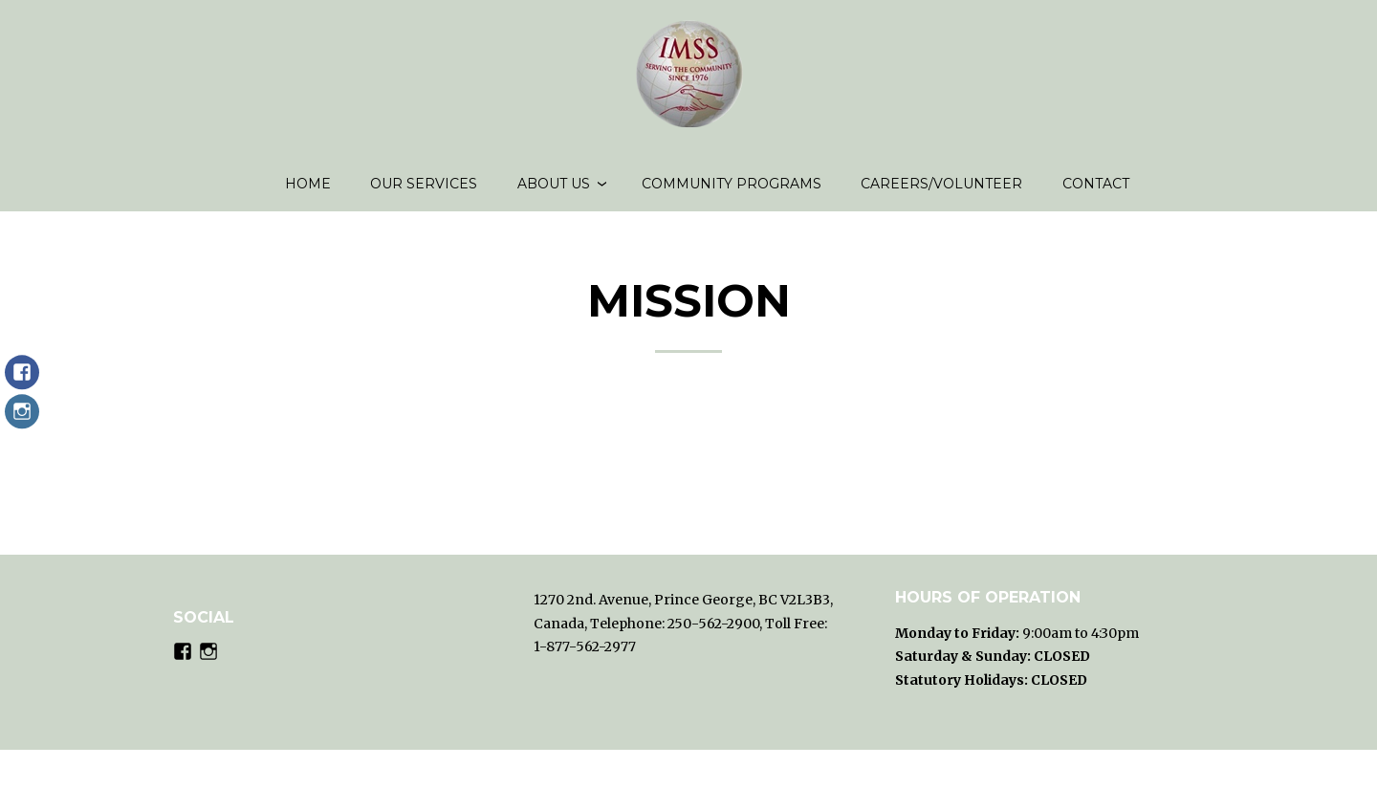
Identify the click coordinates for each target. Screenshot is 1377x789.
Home (308, 191)
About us (553, 191)
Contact (1095, 191)
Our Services (423, 191)
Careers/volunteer (941, 191)
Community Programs (731, 191)
